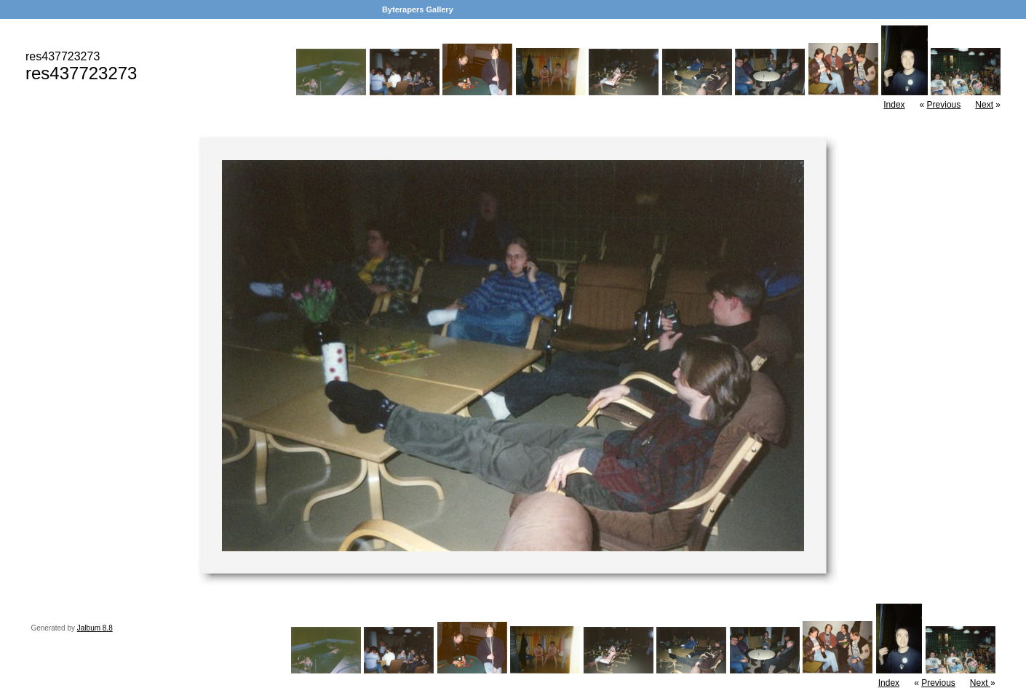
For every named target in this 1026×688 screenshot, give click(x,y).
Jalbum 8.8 (95, 628)
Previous (944, 105)
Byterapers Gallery (418, 9)
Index (893, 105)
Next (984, 105)
